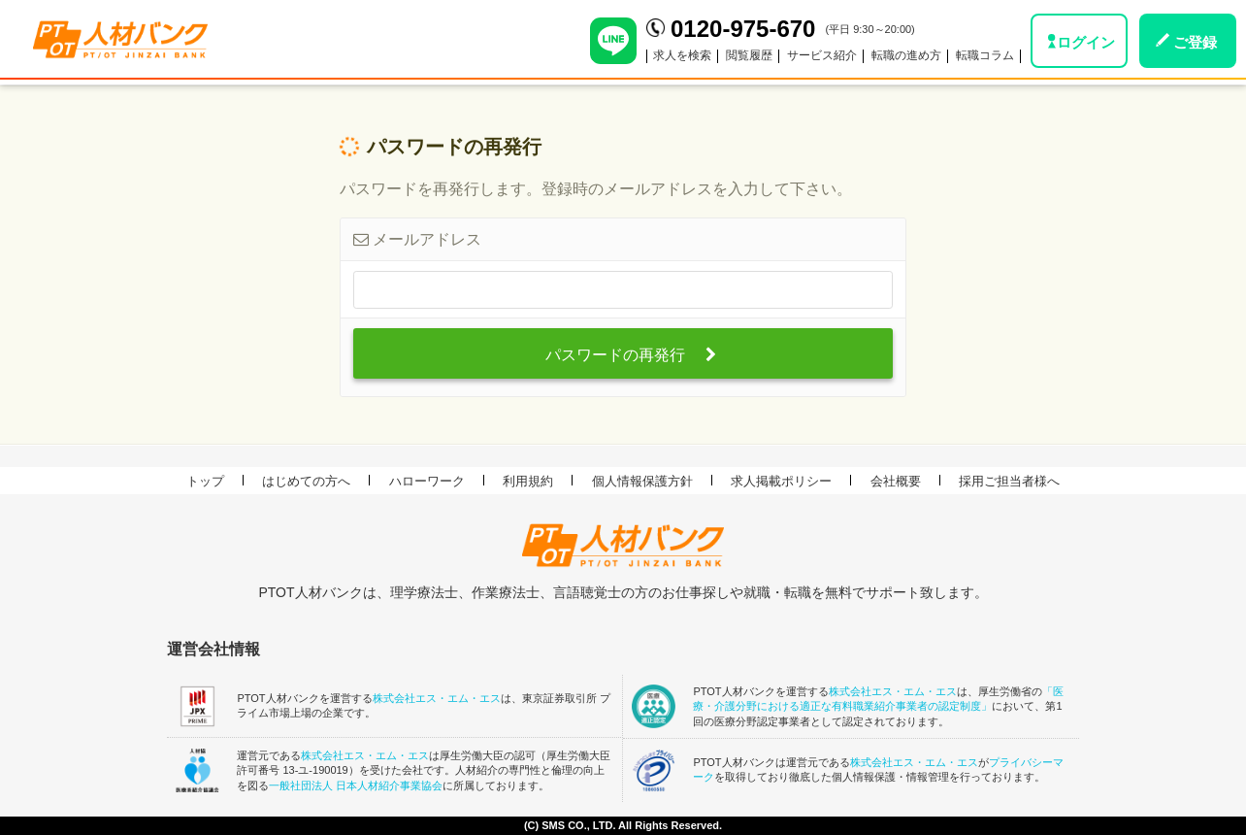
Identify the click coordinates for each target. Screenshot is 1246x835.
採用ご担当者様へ (1009, 481)
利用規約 (528, 481)
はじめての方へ (306, 481)
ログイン (1086, 42)
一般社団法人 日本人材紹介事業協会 (356, 785)
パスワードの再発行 (630, 355)
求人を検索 (682, 55)
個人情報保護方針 (642, 481)
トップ (205, 481)
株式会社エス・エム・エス (437, 698)
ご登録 (1195, 42)
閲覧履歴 (749, 55)
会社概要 (895, 481)
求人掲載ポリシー (781, 481)
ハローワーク (427, 481)
